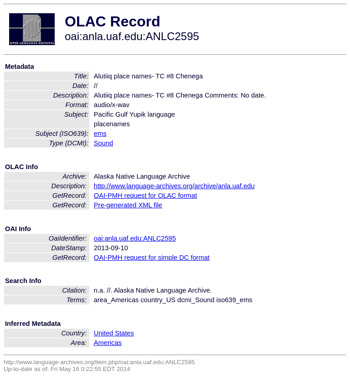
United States (114, 333)
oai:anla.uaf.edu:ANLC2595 (135, 238)
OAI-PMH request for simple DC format (152, 257)
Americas (108, 342)
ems (100, 133)
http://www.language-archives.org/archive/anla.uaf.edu (174, 186)
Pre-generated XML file (128, 205)
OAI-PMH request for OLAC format (145, 195)
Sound (103, 143)
